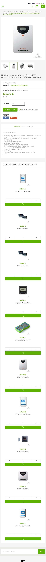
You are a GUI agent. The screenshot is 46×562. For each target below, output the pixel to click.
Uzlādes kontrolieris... (23, 228)
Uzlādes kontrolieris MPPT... (23, 526)
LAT (38, 3)
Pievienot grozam (10, 109)
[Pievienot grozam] (23, 204)
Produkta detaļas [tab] (28, 126)
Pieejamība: (6, 85)
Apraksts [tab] (17, 126)
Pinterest (13, 118)
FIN (34, 3)
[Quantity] (23, 200)
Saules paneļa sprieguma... (23, 340)
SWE (43, 3)
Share (6, 118)
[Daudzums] (18, 104)
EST (29, 3)
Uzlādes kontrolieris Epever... (23, 191)
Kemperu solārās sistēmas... (23, 303)
